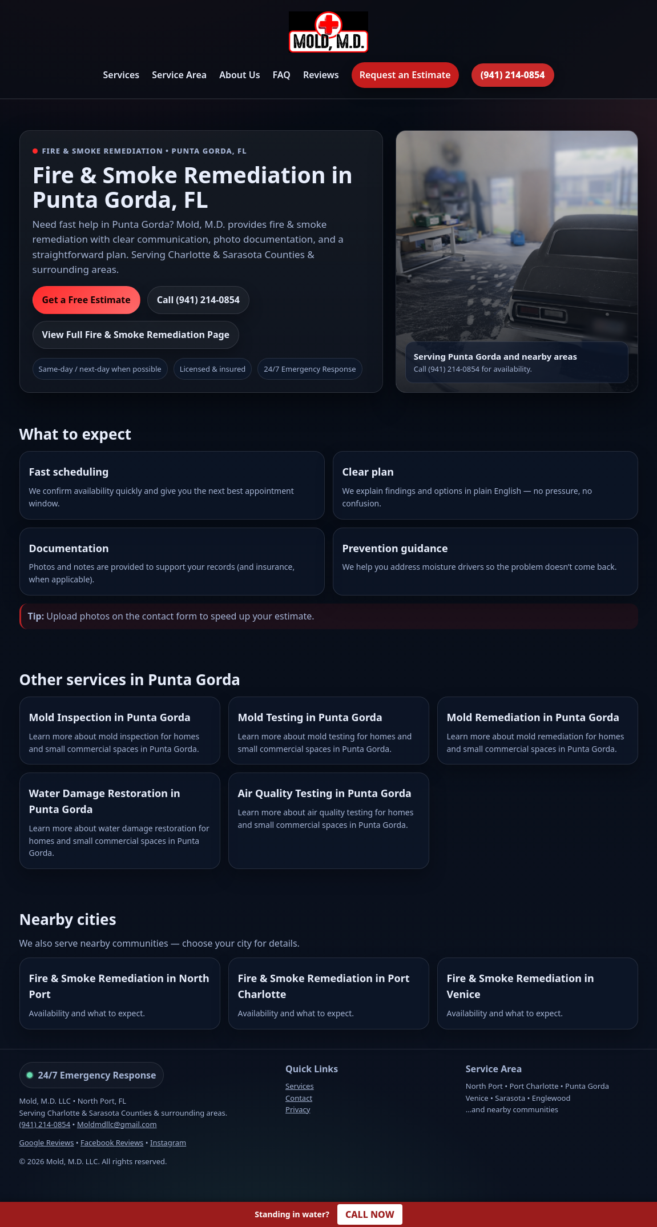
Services (121, 75)
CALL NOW (369, 1214)
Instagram (168, 1142)
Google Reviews (46, 1142)
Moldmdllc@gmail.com (117, 1124)
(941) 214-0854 (513, 75)
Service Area (179, 75)
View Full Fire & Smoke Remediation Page (136, 334)
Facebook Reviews (111, 1142)
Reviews (321, 75)
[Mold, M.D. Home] (328, 34)
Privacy (297, 1109)
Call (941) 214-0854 (198, 299)
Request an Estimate (405, 75)
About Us (239, 75)
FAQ (282, 75)
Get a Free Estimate (86, 299)
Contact (298, 1098)
